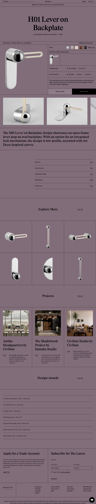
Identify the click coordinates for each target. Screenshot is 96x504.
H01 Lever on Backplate (24, 43)
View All (80, 209)
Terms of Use (55, 489)
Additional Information (86, 43)
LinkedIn (38, 491)
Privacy (78, 74)
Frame (89, 491)
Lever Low (81, 68)
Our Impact (70, 489)
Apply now (65, 84)
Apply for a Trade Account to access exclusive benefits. (48, 4)
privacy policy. (65, 472)
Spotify (37, 493)
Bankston (48, 1)
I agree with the (61, 472)
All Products (7, 43)
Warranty (70, 487)
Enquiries (70, 491)
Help (52, 491)
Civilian (13, 43)
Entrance (87, 74)
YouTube (37, 489)
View (4, 355)
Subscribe (54, 478)
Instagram (38, 487)
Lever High (71, 68)
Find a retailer (60, 91)
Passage (70, 74)
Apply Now (6, 472)
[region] (8, 487)
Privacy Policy (55, 487)
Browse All (91, 47)
